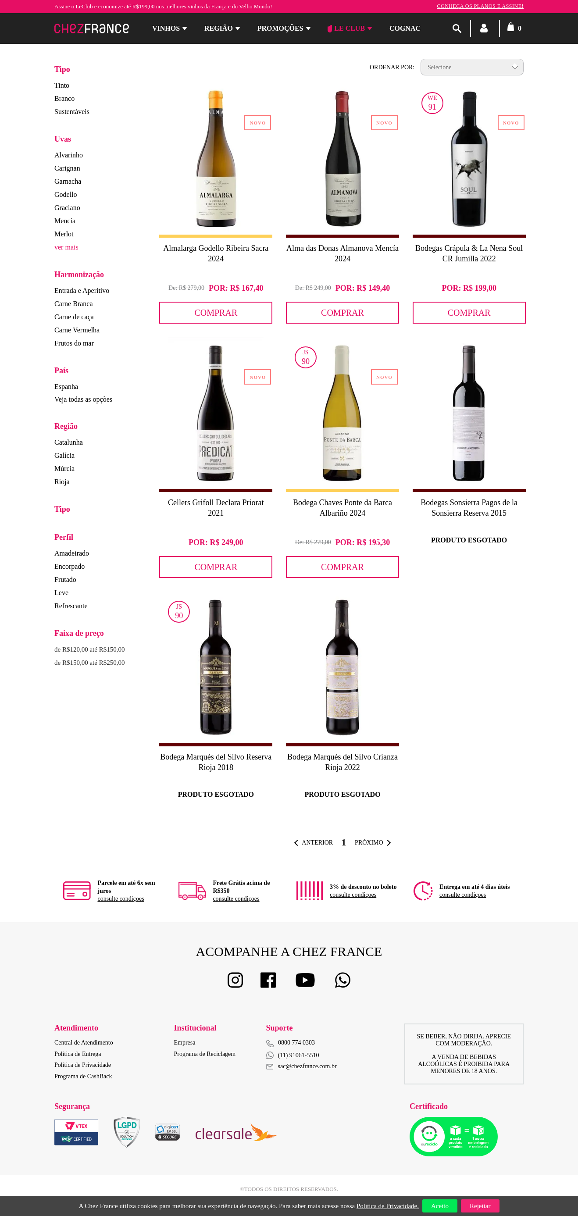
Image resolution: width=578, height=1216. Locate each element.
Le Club (346, 28)
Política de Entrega (77, 1054)
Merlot (64, 234)
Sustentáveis (71, 111)
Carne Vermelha (77, 330)
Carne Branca (73, 303)
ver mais (66, 247)
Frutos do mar (74, 343)
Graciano (67, 207)
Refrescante (71, 606)
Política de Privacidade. (388, 1205)
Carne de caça (74, 317)
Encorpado (69, 566)
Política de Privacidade (82, 1065)
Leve (61, 592)
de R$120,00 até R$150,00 (89, 649)
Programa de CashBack (83, 1076)
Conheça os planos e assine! (480, 6)
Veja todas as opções (83, 399)
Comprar (215, 312)
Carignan (67, 168)
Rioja (62, 481)
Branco (64, 98)
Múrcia (64, 468)
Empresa (185, 1042)
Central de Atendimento (83, 1042)
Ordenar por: (392, 67)
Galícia (64, 455)
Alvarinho (68, 155)
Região (218, 28)
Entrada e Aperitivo (81, 290)
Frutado (65, 579)
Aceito (440, 1205)
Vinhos (166, 28)
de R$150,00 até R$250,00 (89, 662)
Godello (65, 194)
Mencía (64, 221)
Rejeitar (480, 1205)
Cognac (405, 28)
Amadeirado (71, 553)
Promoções (280, 28)
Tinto (61, 85)
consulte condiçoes (120, 898)
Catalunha (68, 442)
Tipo (62, 69)
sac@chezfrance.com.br (301, 1066)
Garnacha (67, 181)
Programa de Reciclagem (205, 1054)
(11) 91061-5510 (292, 1055)
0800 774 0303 (296, 1042)
